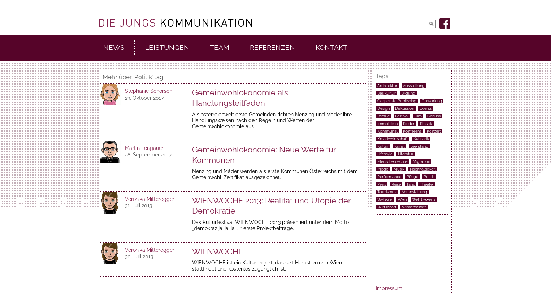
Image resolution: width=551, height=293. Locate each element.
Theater (427, 184)
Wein (402, 199)
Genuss (434, 116)
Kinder (409, 123)
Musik (399, 169)
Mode (382, 169)
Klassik (426, 123)
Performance (389, 176)
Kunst (399, 146)
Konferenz (412, 131)
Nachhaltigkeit (423, 169)
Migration (421, 161)
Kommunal (387, 131)
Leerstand (419, 146)
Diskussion (404, 108)
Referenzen (272, 47)
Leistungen (167, 47)
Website (384, 199)
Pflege (412, 176)
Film (418, 116)
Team (219, 47)
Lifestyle (384, 154)
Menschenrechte (392, 161)
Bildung (408, 93)
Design (383, 108)
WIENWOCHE (217, 251)
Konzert (434, 131)
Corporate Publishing (396, 101)
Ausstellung (414, 85)
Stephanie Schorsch (148, 91)
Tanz (410, 184)
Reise (396, 184)
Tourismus (386, 192)
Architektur (387, 85)
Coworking (432, 101)
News (114, 47)
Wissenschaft (414, 207)
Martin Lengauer (144, 148)
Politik (429, 176)
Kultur (383, 146)
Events (426, 108)
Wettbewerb (423, 199)
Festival (402, 116)
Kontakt (331, 47)
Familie (383, 116)
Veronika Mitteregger (149, 199)
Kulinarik (421, 139)
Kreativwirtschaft (392, 139)
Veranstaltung (414, 192)
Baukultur (386, 93)
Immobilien (387, 123)
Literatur (405, 154)
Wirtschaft (386, 207)
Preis (381, 184)
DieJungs (175, 23)
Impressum (389, 288)
